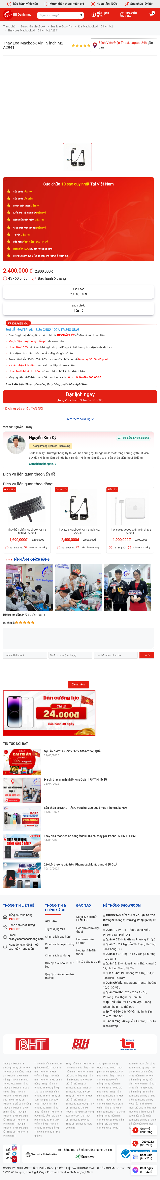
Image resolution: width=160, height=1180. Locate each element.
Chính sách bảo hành (58, 936)
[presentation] (33, 668)
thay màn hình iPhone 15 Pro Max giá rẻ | (79, 1079)
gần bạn (125, 45)
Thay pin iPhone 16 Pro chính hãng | (17, 1075)
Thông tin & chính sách (55, 908)
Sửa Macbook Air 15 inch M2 (95, 26)
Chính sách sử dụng (57, 955)
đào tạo (83, 905)
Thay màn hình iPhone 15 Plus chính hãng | (48, 1071)
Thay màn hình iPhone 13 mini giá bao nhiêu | (80, 1071)
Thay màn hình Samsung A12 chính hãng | (111, 1111)
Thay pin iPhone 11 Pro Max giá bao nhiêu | (15, 1095)
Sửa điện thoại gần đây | (142, 1063)
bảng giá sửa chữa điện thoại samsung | (143, 1123)
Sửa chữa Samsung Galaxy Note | (142, 1099)
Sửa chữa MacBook (33, 26)
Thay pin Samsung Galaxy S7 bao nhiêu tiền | (110, 1071)
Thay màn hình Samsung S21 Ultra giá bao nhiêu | (109, 1087)
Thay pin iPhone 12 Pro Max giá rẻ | (15, 1115)
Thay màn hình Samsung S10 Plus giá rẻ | (110, 1095)
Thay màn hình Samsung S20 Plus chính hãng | (111, 1119)
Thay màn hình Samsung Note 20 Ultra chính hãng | (110, 1103)
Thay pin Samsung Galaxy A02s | (80, 1107)
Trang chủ (9, 26)
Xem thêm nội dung (78, 419)
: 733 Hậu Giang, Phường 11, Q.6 (130, 939)
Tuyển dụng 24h (55, 929)
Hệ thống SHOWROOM (122, 905)
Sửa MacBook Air (61, 26)
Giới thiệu (51, 921)
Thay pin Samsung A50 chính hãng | (110, 1079)
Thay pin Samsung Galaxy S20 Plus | (47, 1099)
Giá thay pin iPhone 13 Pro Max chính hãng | (47, 1119)
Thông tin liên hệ (18, 905)
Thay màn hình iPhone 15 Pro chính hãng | (48, 1079)
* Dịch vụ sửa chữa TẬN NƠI (23, 408)
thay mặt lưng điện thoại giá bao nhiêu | (142, 1111)
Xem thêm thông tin (41, 464)
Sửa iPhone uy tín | (139, 1067)
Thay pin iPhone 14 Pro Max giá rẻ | (15, 1127)
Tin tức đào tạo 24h (88, 961)
